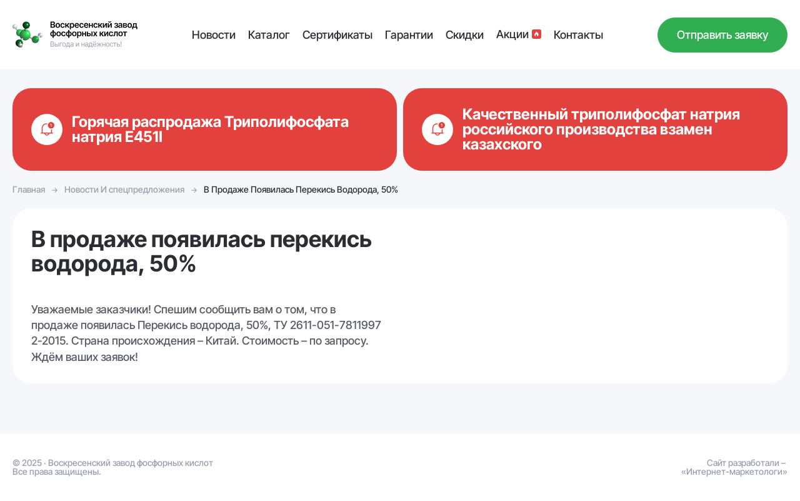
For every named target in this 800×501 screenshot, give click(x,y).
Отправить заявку (722, 34)
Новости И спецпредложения (124, 189)
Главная (28, 189)
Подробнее (204, 129)
